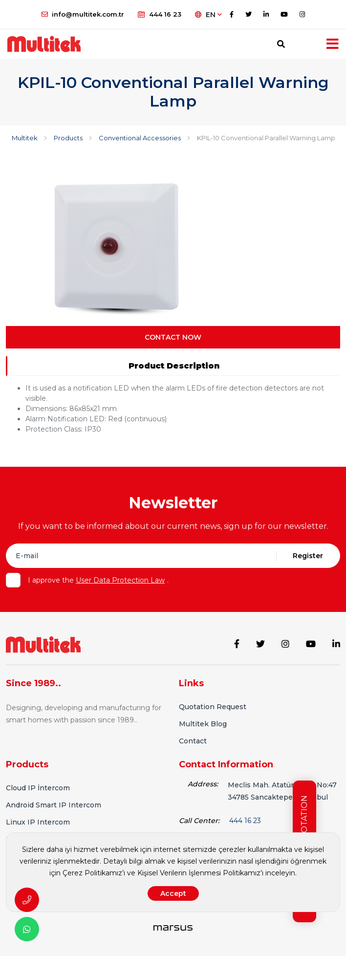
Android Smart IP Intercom (53, 805)
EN (208, 14)
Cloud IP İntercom (38, 787)
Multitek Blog (203, 723)
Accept (173, 893)
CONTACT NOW (173, 337)
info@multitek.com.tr (83, 14)
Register (308, 555)
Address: (203, 784)
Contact (193, 741)
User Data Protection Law (120, 580)
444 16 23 (159, 14)
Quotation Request (212, 706)
